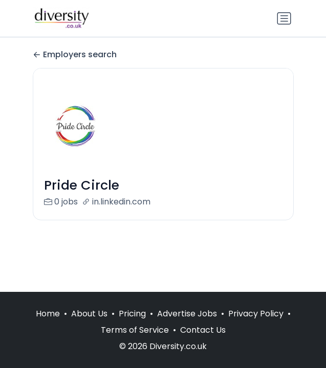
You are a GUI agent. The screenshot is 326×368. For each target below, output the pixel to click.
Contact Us (203, 330)
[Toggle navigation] (284, 18)
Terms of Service (135, 330)
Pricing (132, 313)
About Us (89, 313)
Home (48, 313)
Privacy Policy (256, 313)
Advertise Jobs (187, 313)
